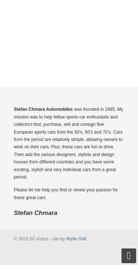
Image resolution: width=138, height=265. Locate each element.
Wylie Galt (76, 238)
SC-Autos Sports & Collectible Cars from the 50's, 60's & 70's (69, 29)
